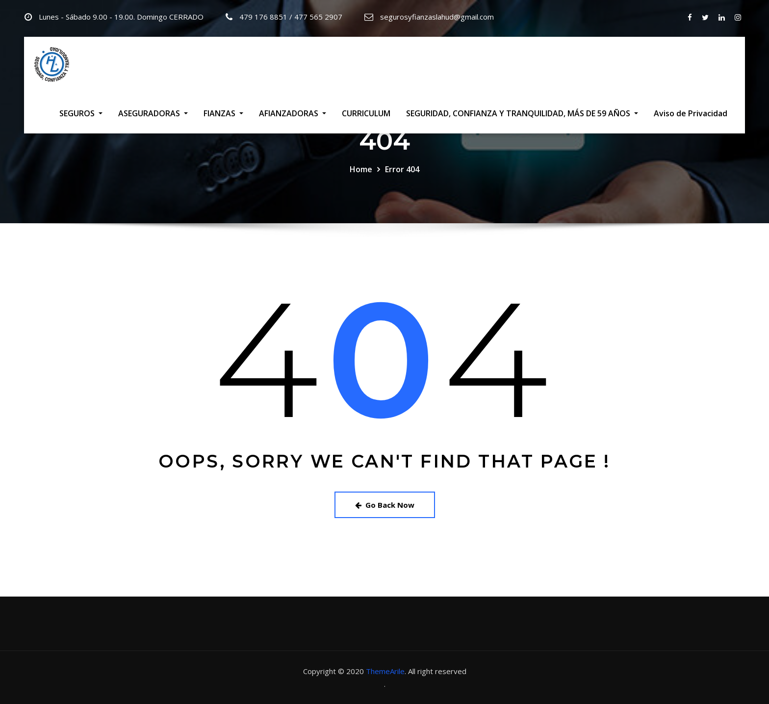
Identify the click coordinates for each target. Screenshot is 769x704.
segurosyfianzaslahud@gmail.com (437, 17)
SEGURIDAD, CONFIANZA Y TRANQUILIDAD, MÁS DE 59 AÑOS (522, 113)
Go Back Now (384, 505)
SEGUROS (81, 113)
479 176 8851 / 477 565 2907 (290, 17)
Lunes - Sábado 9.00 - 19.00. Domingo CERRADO (121, 17)
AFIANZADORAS (292, 113)
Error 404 (402, 169)
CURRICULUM (366, 113)
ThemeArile (385, 671)
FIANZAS (223, 113)
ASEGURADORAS (153, 113)
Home (361, 169)
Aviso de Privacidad (690, 113)
